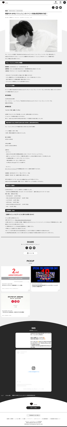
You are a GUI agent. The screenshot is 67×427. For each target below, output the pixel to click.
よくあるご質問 (17, 418)
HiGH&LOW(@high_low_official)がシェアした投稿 (33, 388)
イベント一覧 (30, 253)
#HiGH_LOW (44, 343)
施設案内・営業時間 (10, 418)
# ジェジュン (17, 17)
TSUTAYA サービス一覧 (33, 415)
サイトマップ (29, 418)
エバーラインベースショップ (11, 168)
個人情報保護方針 (45, 418)
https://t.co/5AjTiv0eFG (44, 341)
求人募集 (23, 418)
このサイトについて (37, 418)
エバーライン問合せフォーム (23, 179)
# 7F (31, 17)
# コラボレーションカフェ (24, 17)
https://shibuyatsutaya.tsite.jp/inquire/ (23, 220)
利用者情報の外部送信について (55, 418)
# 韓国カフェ (11, 17)
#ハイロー (38, 343)
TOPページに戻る (33, 407)
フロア (60, 2)
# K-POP (7, 17)
